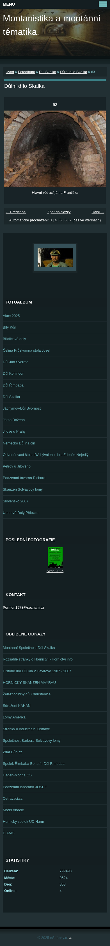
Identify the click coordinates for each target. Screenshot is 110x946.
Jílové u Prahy (14, 431)
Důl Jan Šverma (15, 362)
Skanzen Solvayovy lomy (23, 489)
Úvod (10, 72)
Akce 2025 (11, 316)
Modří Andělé (13, 810)
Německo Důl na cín (19, 443)
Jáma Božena (14, 420)
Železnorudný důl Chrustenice (27, 694)
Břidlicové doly (14, 339)
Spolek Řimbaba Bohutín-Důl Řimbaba (34, 763)
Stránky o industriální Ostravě (26, 729)
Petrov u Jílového (17, 466)
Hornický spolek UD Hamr (23, 821)
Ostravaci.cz (12, 798)
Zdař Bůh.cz (12, 752)
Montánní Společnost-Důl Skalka (29, 648)
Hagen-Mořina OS (17, 775)
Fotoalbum (26, 72)
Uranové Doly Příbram (20, 513)
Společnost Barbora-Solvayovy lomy (32, 740)
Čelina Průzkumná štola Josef (26, 350)
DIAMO (9, 833)
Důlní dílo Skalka (73, 72)
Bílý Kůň (9, 327)
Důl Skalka (47, 72)
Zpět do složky (59, 212)
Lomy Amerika (14, 717)
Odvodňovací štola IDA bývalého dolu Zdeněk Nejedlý (45, 455)
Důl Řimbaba (13, 385)
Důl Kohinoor (13, 373)
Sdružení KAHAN (17, 706)
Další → (97, 212)
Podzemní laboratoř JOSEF (25, 787)
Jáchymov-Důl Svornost (22, 408)
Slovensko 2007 (15, 501)
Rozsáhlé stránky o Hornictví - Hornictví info (38, 659)
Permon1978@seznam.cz (23, 607)
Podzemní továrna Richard (24, 478)
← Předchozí (16, 212)
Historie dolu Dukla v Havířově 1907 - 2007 (37, 671)
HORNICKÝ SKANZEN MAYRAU (29, 682)
